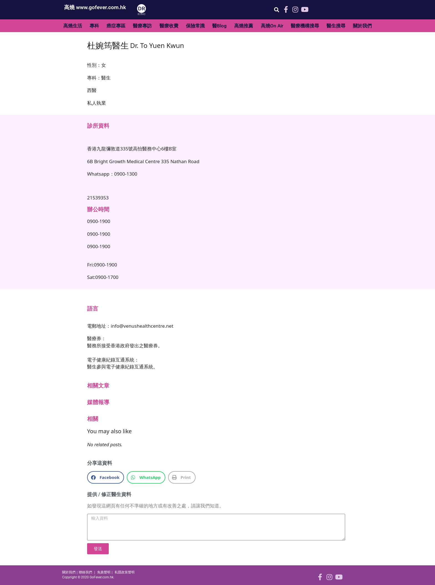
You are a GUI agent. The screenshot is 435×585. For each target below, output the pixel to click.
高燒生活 (72, 26)
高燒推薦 (243, 26)
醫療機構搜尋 (305, 26)
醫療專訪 (142, 26)
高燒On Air (272, 26)
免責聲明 (103, 572)
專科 (94, 26)
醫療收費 (169, 26)
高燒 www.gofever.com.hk (95, 7)
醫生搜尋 (336, 26)
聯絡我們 (85, 572)
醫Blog (219, 26)
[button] (276, 9)
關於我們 (362, 26)
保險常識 (195, 26)
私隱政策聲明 (125, 572)
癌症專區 (116, 26)
